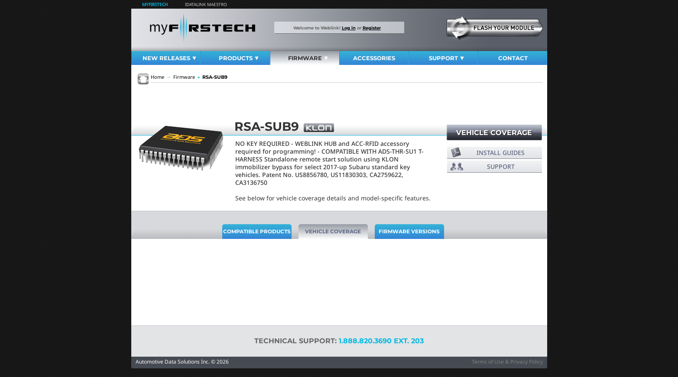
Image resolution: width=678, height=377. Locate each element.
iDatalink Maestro (206, 4)
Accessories (374, 58)
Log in (349, 27)
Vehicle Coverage (494, 133)
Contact (513, 58)
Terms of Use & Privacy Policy (507, 361)
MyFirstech (155, 4)
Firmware (308, 58)
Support (446, 58)
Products (239, 58)
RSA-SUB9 (212, 77)
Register (372, 27)
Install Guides (501, 152)
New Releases (169, 58)
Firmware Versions (409, 231)
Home (157, 77)
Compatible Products (257, 231)
